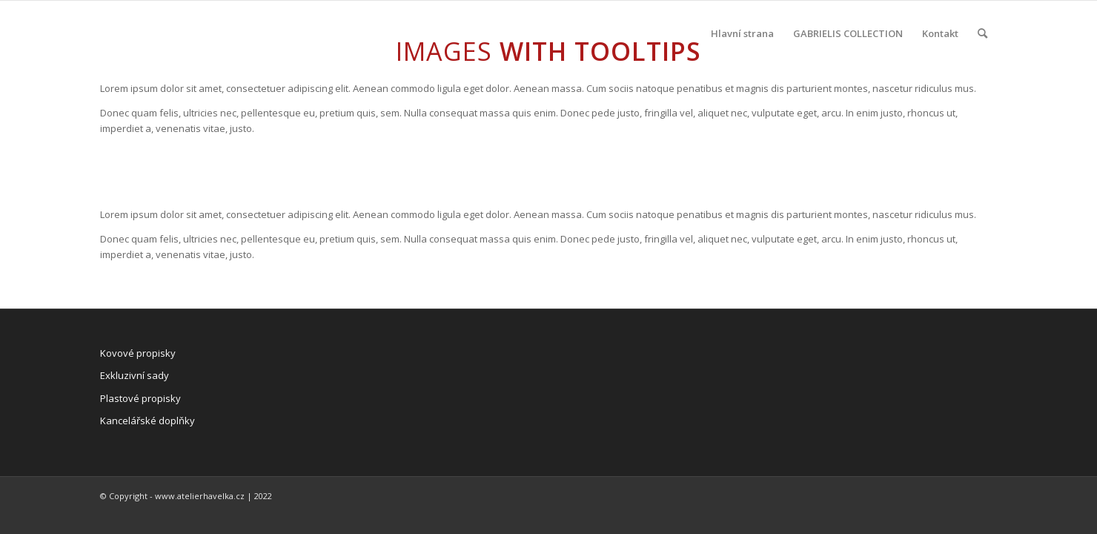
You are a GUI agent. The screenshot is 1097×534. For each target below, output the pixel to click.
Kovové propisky (138, 353)
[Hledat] (982, 33)
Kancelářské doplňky (147, 420)
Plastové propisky (140, 398)
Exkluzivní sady (134, 375)
